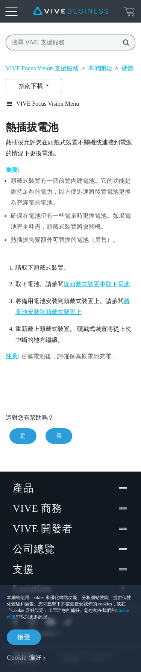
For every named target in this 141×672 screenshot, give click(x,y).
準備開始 (100, 68)
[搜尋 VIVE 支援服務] (123, 42)
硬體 (127, 68)
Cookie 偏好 (24, 657)
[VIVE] (70, 11)
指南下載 (31, 86)
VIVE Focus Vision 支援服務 (42, 68)
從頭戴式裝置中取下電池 (97, 284)
